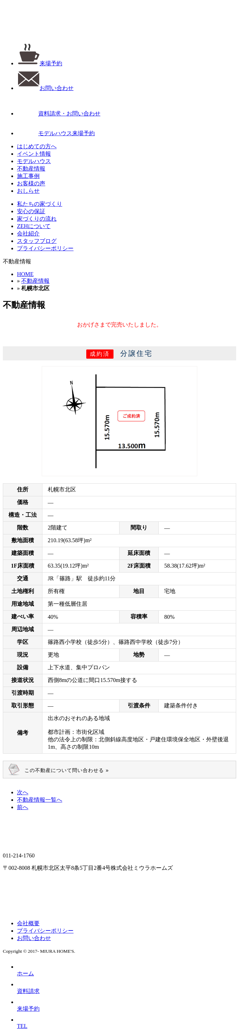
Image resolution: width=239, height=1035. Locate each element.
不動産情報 (31, 169)
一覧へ (39, 800)
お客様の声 (31, 183)
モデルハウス (34, 161)
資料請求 (28, 987)
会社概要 (28, 923)
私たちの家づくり (39, 204)
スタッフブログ (37, 241)
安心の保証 (31, 211)
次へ (22, 792)
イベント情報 (34, 154)
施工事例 (28, 176)
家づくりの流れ (37, 219)
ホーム (25, 970)
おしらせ (28, 191)
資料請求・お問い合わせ (58, 113)
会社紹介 (28, 234)
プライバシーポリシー (45, 248)
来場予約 (39, 63)
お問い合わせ (45, 88)
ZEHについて (34, 226)
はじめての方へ (37, 146)
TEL (22, 1023)
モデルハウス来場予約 (56, 133)
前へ (22, 807)
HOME (25, 274)
